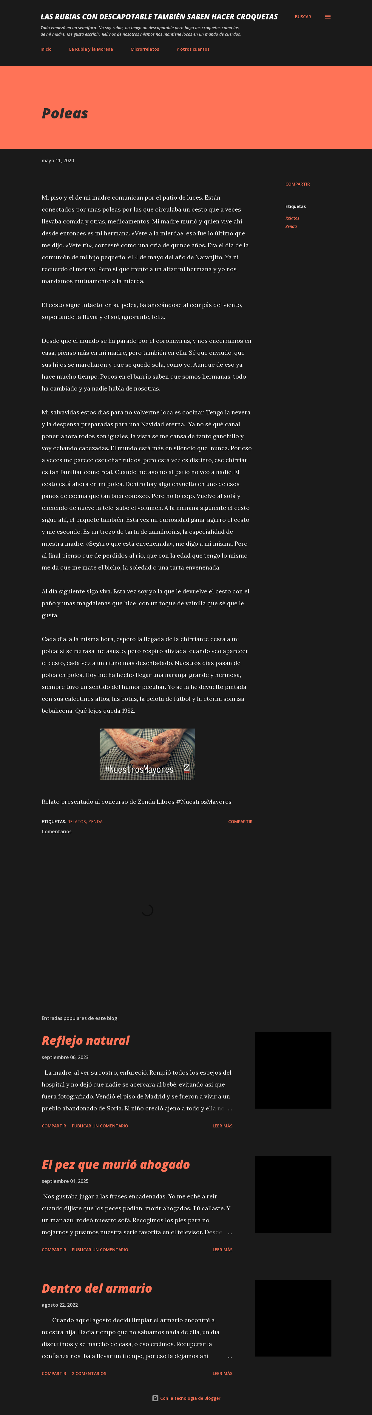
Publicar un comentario (100, 1126)
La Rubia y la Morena (91, 49)
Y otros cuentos (193, 49)
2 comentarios (89, 1373)
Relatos (292, 218)
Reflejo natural (85, 1040)
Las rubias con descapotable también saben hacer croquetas (159, 16)
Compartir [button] (297, 184)
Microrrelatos (145, 49)
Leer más (222, 1126)
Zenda (291, 226)
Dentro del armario (97, 1288)
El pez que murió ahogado (116, 1164)
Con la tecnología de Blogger (186, 1398)
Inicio (46, 49)
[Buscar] (303, 16)
